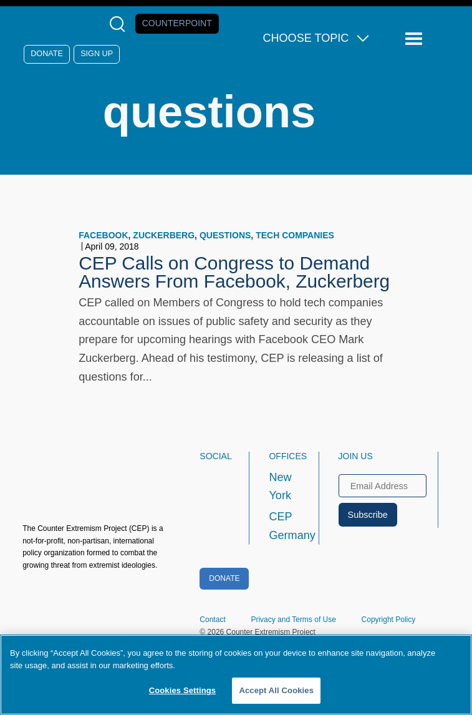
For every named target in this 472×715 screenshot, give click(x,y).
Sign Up (96, 53)
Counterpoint (177, 23)
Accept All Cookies (276, 690)
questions (225, 235)
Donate (47, 53)
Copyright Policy (389, 619)
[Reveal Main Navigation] (416, 39)
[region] (236, 675)
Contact (212, 619)
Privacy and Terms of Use (293, 619)
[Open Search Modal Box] (120, 24)
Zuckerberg (164, 235)
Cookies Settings (182, 690)
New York (280, 486)
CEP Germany (282, 526)
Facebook (103, 235)
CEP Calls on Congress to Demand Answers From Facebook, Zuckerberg (234, 272)
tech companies (295, 235)
